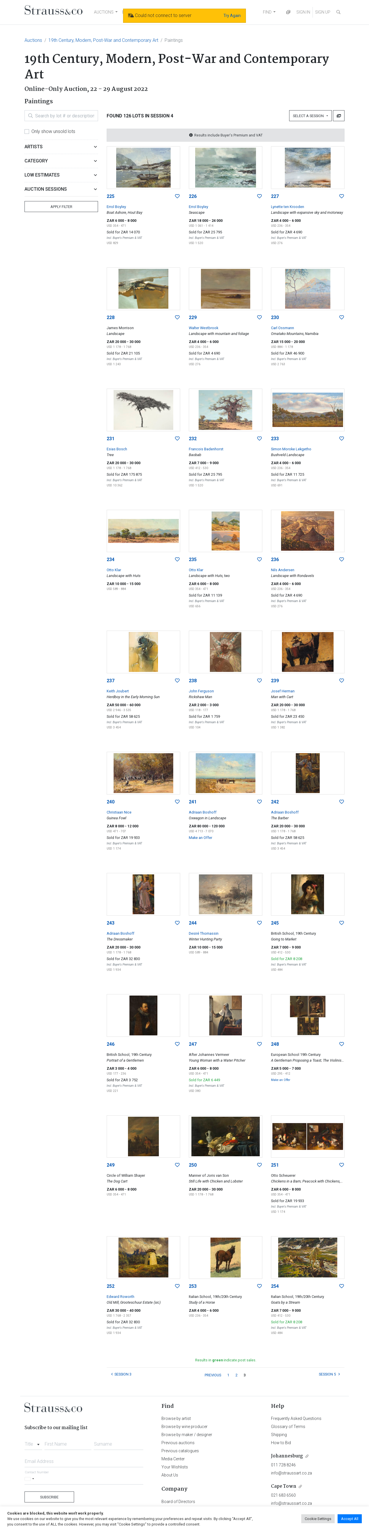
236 (275, 559)
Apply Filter (61, 207)
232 (193, 438)
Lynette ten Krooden (287, 207)
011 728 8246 (283, 1465)
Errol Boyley (116, 207)
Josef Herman (283, 691)
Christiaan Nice (119, 812)
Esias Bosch (117, 449)
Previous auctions (178, 1442)
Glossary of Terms (288, 1426)
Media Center (173, 1459)
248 (275, 1044)
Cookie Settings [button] (318, 1519)
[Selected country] (30, 1479)
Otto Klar (114, 570)
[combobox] (33, 1442)
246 (110, 1044)
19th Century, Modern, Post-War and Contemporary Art (103, 40)
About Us (169, 1475)
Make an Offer (200, 837)
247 (193, 1044)
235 (193, 559)
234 (110, 559)
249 (110, 1165)
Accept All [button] (349, 1519)
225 (110, 196)
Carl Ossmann (282, 328)
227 (275, 196)
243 (110, 923)
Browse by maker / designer (186, 1434)
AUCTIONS (104, 12)
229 (193, 317)
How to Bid (281, 1442)
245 (275, 923)
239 (275, 680)
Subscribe (49, 1497)
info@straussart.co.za (291, 1473)
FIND (267, 12)
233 (275, 438)
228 (110, 317)
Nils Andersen (282, 570)
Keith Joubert (118, 691)
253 (193, 1286)
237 (110, 680)
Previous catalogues (180, 1450)
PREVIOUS (213, 1375)
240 (110, 802)
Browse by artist (176, 1418)
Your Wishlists (174, 1467)
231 (110, 438)
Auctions (33, 40)
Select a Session (309, 116)
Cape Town (283, 1486)
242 (275, 802)
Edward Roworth (120, 1296)
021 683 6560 (283, 1495)
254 (275, 1286)
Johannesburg (287, 1456)
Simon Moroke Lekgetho (291, 449)
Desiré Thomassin (204, 933)
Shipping (279, 1434)
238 (193, 680)
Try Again (232, 15)
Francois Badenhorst (206, 449)
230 (275, 317)
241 (193, 802)
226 (193, 196)
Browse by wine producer (184, 1426)
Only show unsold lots (53, 131)
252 (110, 1286)
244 (193, 923)
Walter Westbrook (203, 328)
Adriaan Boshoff (202, 812)
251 (275, 1165)
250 (193, 1165)
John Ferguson (201, 691)
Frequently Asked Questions (296, 1418)
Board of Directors (178, 1501)
